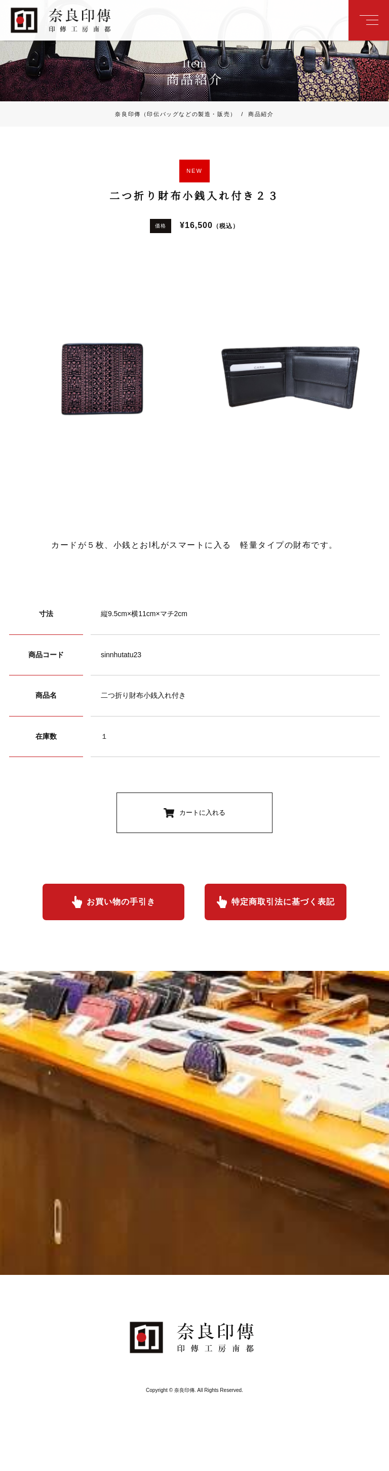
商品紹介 (255, 114)
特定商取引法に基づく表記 (283, 901)
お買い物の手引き (121, 901)
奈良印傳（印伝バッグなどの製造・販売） (175, 114)
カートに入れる (202, 812)
